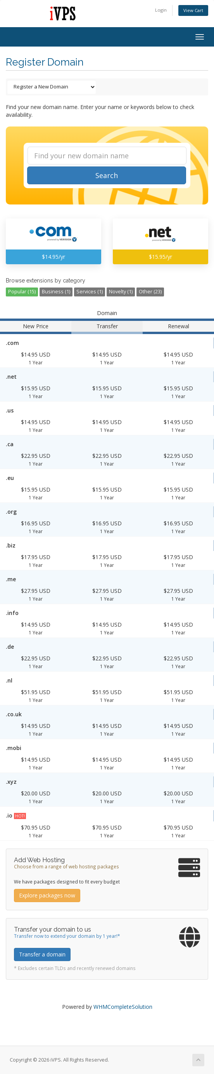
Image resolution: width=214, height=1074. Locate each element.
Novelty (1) (121, 291)
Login (161, 10)
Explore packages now (47, 895)
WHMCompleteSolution (122, 1006)
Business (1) (56, 291)
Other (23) (150, 291)
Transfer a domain (42, 954)
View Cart (193, 10)
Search (106, 175)
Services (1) (89, 291)
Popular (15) (22, 291)
